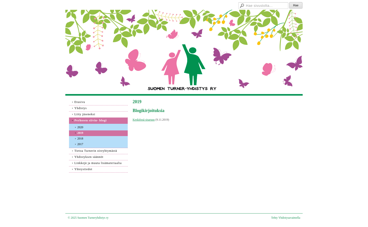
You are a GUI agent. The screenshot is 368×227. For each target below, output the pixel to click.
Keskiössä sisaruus (144, 119)
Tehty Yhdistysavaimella (285, 217)
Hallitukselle (218, 5)
